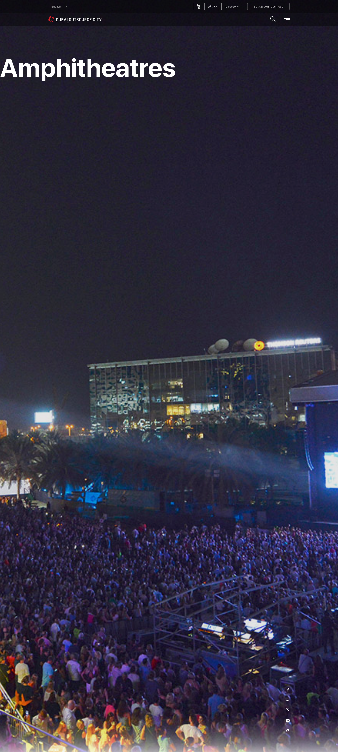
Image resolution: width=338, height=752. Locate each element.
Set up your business (268, 6)
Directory (232, 6)
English (56, 6)
